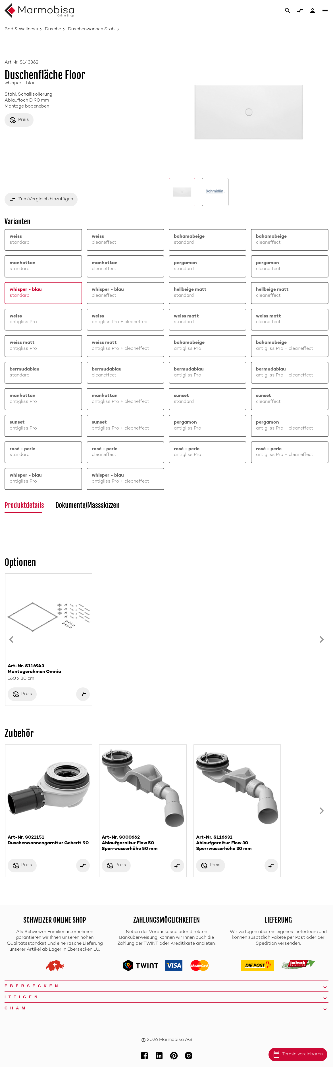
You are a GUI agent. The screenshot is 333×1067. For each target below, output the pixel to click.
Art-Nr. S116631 (237, 843)
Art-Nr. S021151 (49, 840)
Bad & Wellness (21, 29)
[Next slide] (321, 639)
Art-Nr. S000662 (143, 843)
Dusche (53, 29)
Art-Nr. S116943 (49, 669)
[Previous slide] (11, 639)
